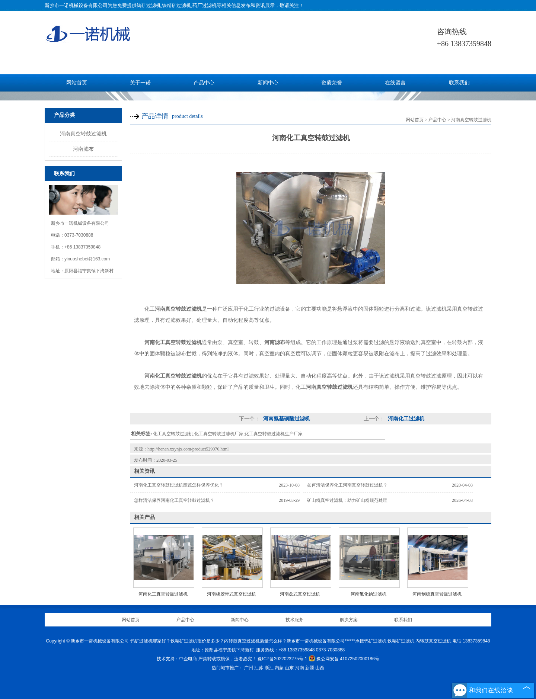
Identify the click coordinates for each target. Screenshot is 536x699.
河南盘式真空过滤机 (300, 594)
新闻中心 (268, 83)
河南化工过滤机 (405, 418)
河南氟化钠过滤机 (368, 594)
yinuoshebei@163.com (87, 259)
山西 (319, 667)
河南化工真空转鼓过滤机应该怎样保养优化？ (178, 485)
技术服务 (294, 619)
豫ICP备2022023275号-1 (282, 658)
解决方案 (349, 619)
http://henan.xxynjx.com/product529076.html (188, 449)
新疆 (309, 667)
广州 (248, 667)
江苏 (258, 667)
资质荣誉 (331, 83)
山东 (289, 667)
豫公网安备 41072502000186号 (344, 658)
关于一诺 (140, 83)
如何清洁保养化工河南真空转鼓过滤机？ (347, 485)
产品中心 (204, 83)
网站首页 (76, 83)
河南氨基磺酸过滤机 (286, 418)
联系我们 (459, 83)
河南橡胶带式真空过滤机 (231, 594)
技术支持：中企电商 (177, 658)
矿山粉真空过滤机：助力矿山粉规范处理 (347, 500)
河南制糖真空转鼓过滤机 (437, 594)
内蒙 (279, 667)
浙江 (269, 667)
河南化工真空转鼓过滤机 (163, 594)
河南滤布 (83, 149)
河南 (299, 667)
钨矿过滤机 (149, 5)
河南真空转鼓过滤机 (83, 134)
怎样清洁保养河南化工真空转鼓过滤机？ (174, 500)
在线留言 (395, 83)
